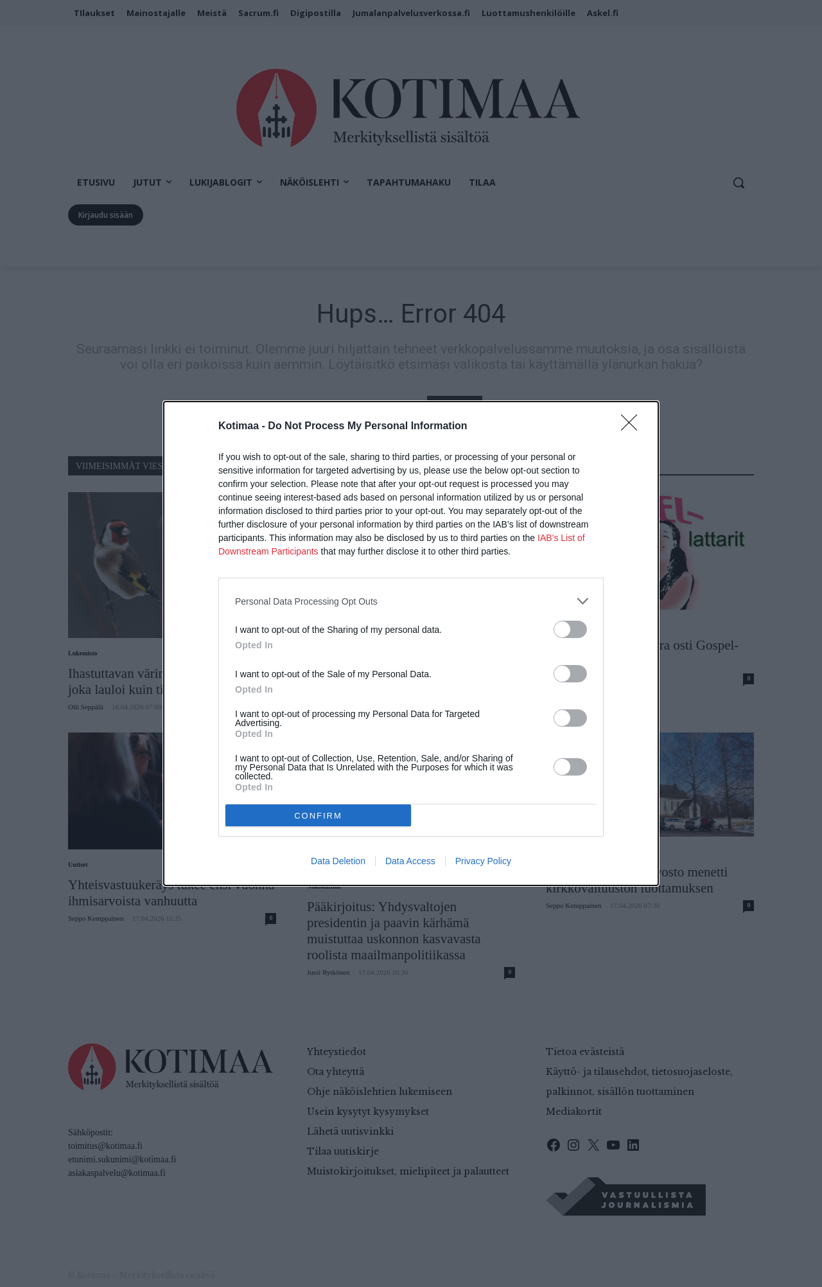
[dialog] (411, 643)
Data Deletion (338, 861)
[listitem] (411, 601)
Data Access (410, 861)
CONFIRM (318, 815)
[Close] (633, 426)
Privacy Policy (483, 861)
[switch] (570, 629)
